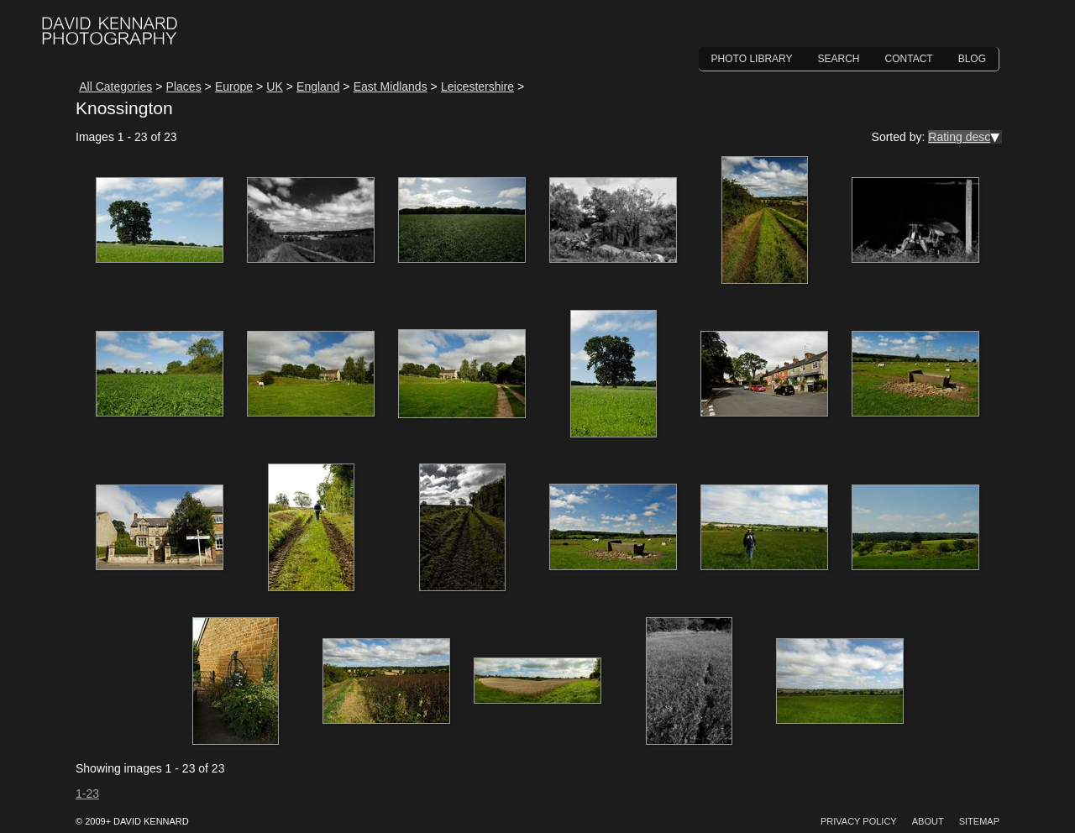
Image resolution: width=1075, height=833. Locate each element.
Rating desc (959, 137)
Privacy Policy (859, 821)
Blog (972, 59)
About (928, 821)
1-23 (87, 793)
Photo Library (752, 59)
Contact (909, 59)
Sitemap (979, 821)
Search (839, 59)
